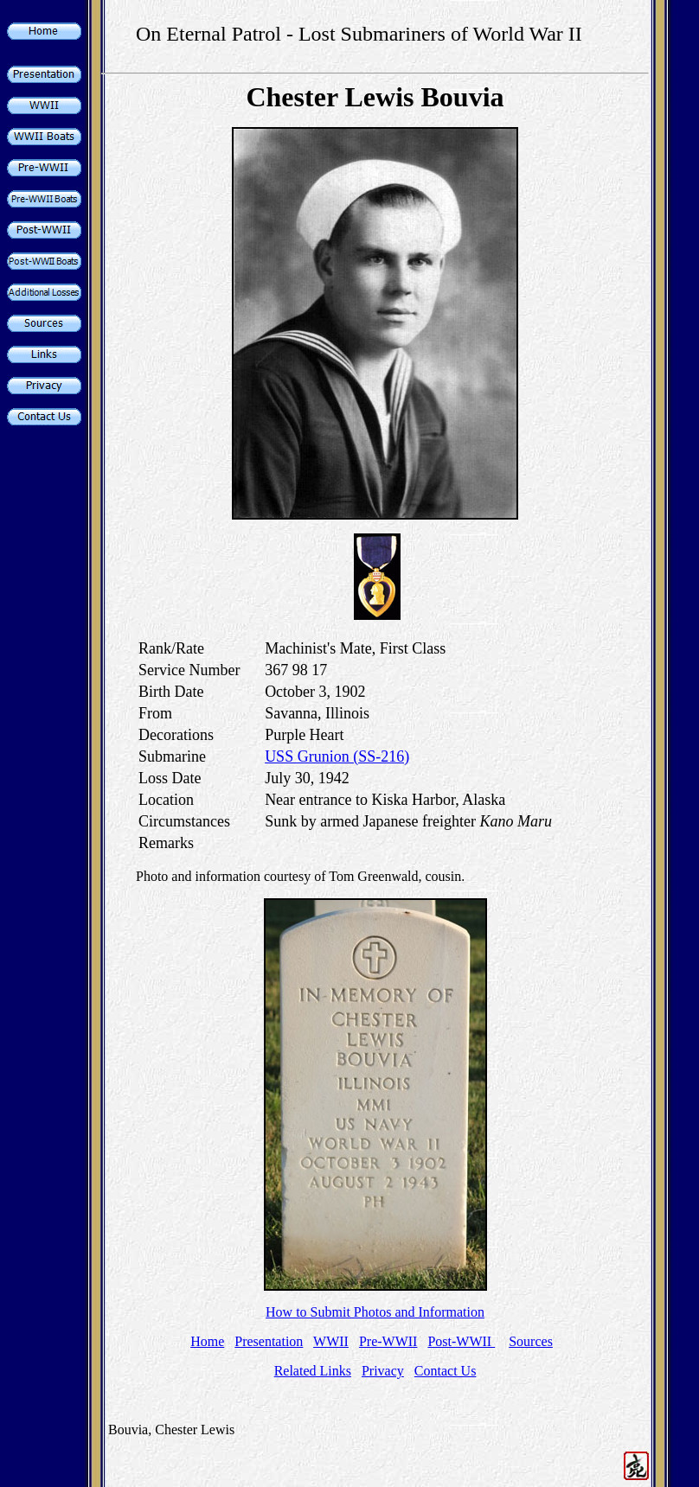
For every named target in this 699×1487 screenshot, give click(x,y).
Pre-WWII (388, 1341)
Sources (531, 1341)
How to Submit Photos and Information (375, 1312)
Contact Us (445, 1370)
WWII (331, 1341)
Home (207, 1341)
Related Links (312, 1370)
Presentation (268, 1341)
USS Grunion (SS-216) (337, 756)
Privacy (383, 1370)
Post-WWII (461, 1341)
